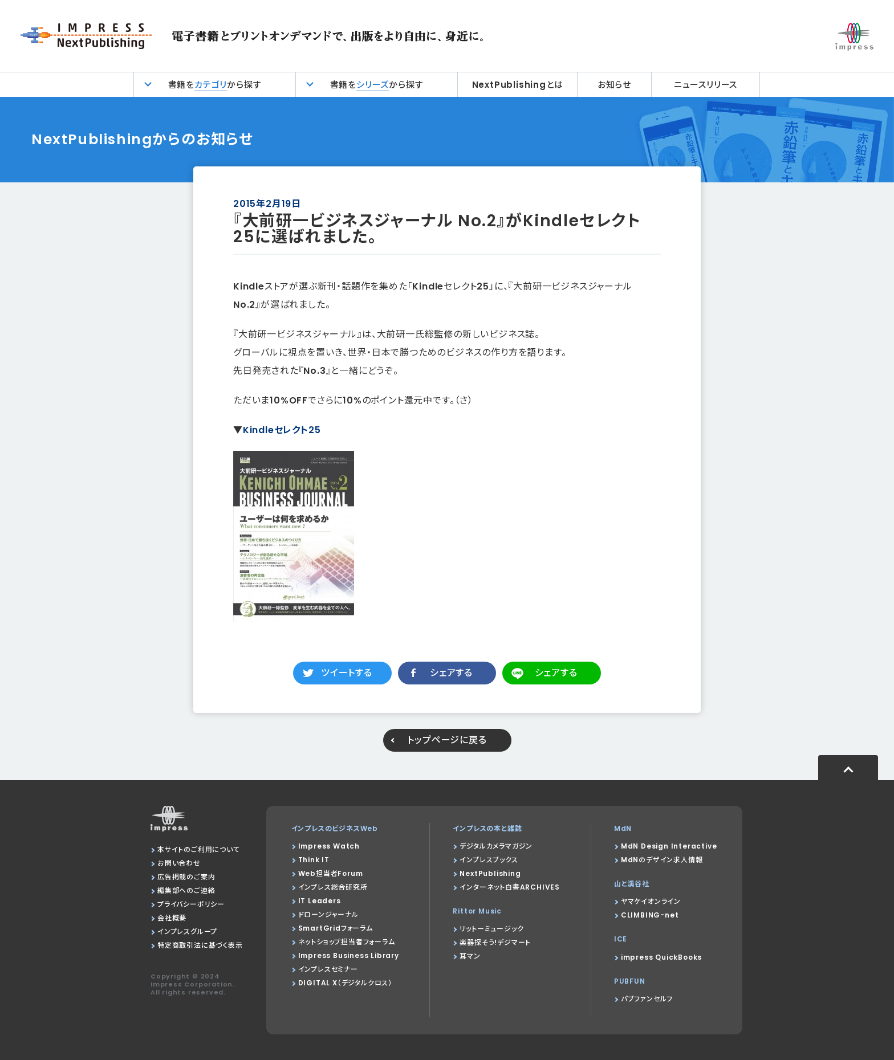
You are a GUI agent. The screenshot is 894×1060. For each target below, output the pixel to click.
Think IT (314, 860)
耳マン (470, 956)
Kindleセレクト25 (282, 430)
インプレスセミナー (328, 969)
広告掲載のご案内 (186, 877)
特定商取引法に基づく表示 (200, 945)
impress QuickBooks (661, 957)
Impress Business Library (348, 955)
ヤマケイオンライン (651, 901)
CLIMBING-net (650, 915)
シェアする (451, 672)
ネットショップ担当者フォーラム (346, 942)
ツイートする (346, 672)
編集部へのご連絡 (186, 890)
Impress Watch (329, 846)
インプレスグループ (187, 931)
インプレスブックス (489, 860)
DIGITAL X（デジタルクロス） (345, 983)
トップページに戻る (446, 740)
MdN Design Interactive (669, 846)
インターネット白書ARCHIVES (510, 887)
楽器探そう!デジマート (495, 942)
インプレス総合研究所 (333, 887)
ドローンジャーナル (328, 914)
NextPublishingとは (517, 85)
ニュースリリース (705, 85)
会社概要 (171, 918)
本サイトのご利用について (198, 849)
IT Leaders (319, 901)
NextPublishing (490, 873)
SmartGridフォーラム (335, 928)
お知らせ (614, 85)
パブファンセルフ (647, 999)
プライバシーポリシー (191, 904)
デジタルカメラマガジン (496, 846)
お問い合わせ (179, 863)
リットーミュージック (491, 928)
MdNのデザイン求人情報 (662, 860)
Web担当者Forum (330, 873)
